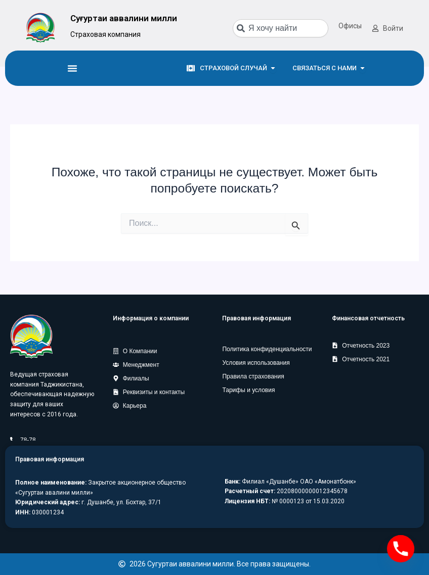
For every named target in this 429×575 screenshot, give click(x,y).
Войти (393, 28)
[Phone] (400, 548)
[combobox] (280, 28)
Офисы (350, 26)
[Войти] (375, 28)
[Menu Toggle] (72, 68)
